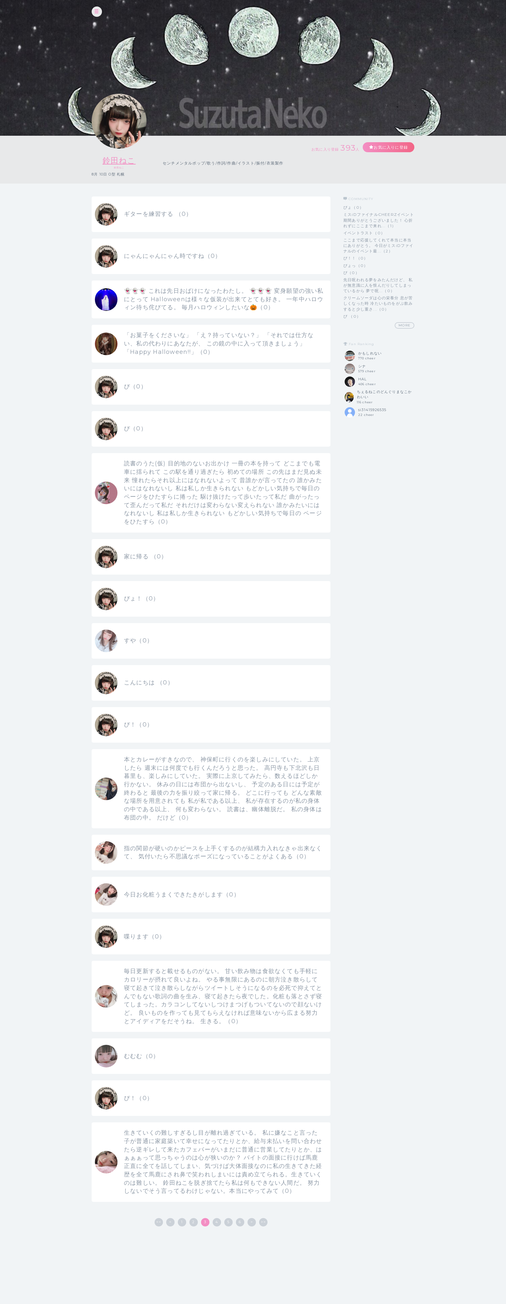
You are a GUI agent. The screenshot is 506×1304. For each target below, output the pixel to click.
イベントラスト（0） (364, 232)
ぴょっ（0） (355, 265)
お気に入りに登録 (391, 147)
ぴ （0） (352, 316)
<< (158, 1222)
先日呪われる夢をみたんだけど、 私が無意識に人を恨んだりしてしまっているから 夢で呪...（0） (378, 285)
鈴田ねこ (119, 160)
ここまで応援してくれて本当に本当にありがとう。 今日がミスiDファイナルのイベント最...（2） (378, 245)
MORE (404, 325)
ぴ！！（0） (355, 258)
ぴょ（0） (353, 207)
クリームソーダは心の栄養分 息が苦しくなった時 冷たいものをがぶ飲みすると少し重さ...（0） (378, 303)
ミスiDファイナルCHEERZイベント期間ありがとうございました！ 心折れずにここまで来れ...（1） (378, 220)
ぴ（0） (351, 272)
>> (263, 1222)
